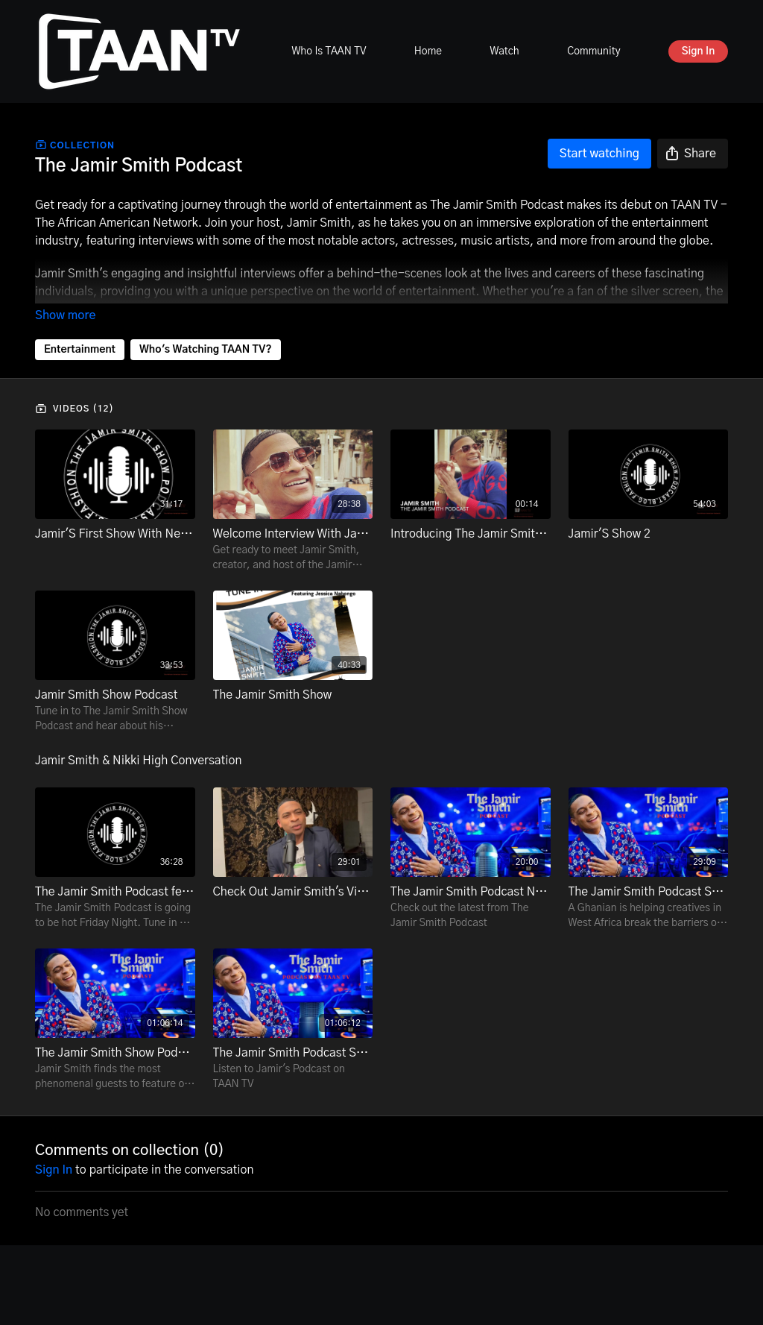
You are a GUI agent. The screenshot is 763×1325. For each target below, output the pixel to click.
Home (428, 51)
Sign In (698, 51)
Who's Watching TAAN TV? (205, 349)
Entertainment (79, 349)
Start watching (599, 154)
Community (593, 51)
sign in (53, 1170)
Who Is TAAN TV (328, 51)
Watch (504, 51)
